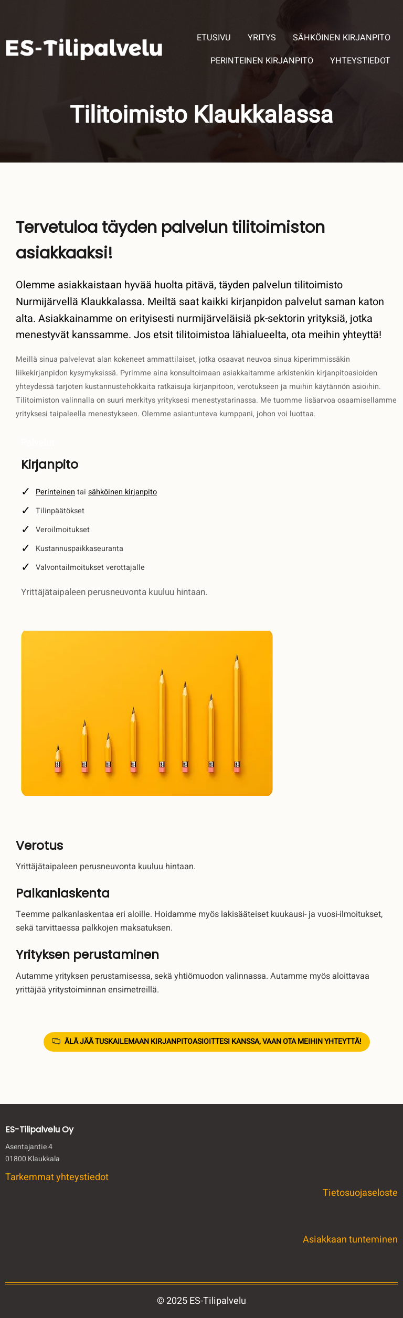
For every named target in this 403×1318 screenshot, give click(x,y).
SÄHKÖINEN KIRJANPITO (341, 37)
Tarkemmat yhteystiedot (57, 1177)
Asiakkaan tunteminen (350, 1240)
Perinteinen (55, 492)
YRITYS (262, 37)
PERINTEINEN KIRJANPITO (261, 61)
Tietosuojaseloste (360, 1193)
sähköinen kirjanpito (122, 492)
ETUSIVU (214, 37)
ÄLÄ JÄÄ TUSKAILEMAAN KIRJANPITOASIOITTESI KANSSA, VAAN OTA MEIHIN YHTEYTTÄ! (213, 1041)
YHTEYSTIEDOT (360, 61)
